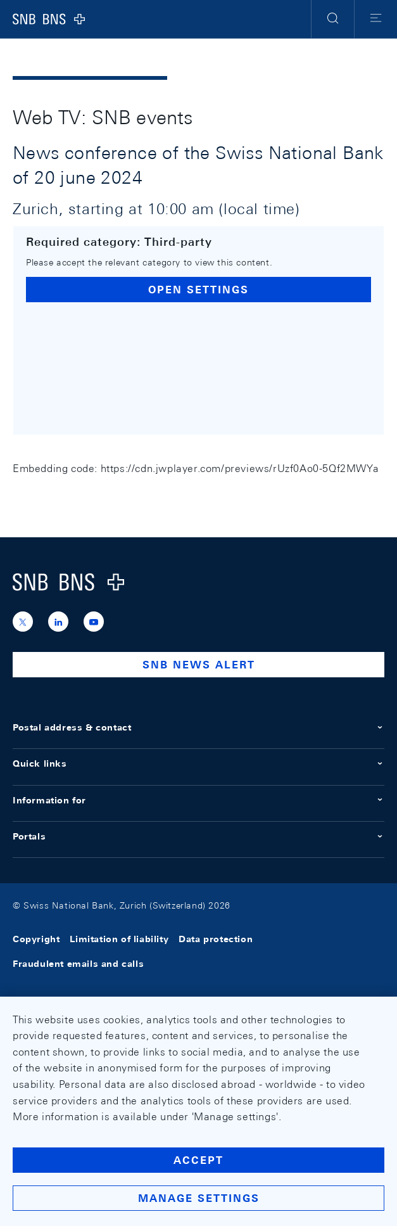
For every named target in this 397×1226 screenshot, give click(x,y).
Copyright (36, 939)
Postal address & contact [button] (198, 727)
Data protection (216, 939)
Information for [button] (198, 800)
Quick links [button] (198, 763)
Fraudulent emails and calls (78, 963)
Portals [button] (198, 836)
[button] (333, 19)
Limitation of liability (119, 939)
